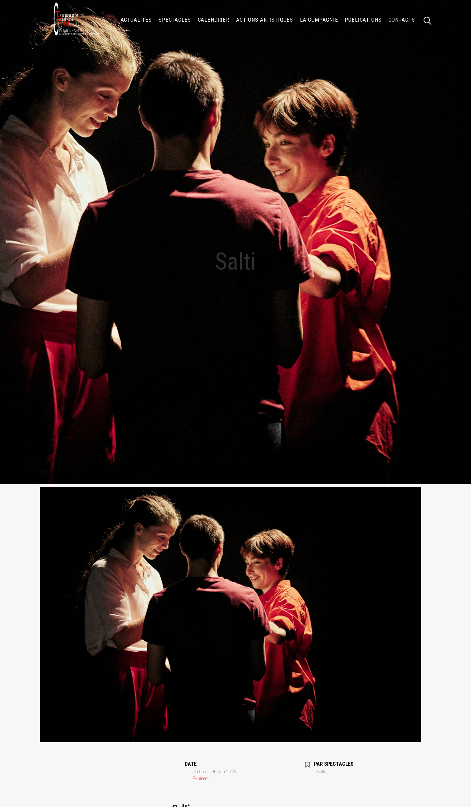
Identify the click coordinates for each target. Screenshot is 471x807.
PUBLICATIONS (363, 19)
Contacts (402, 19)
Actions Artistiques (264, 19)
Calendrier (214, 19)
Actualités (136, 19)
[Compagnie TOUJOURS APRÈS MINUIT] (76, 19)
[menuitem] (136, 19)
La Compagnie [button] (319, 19)
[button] (430, 19)
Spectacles (175, 19)
